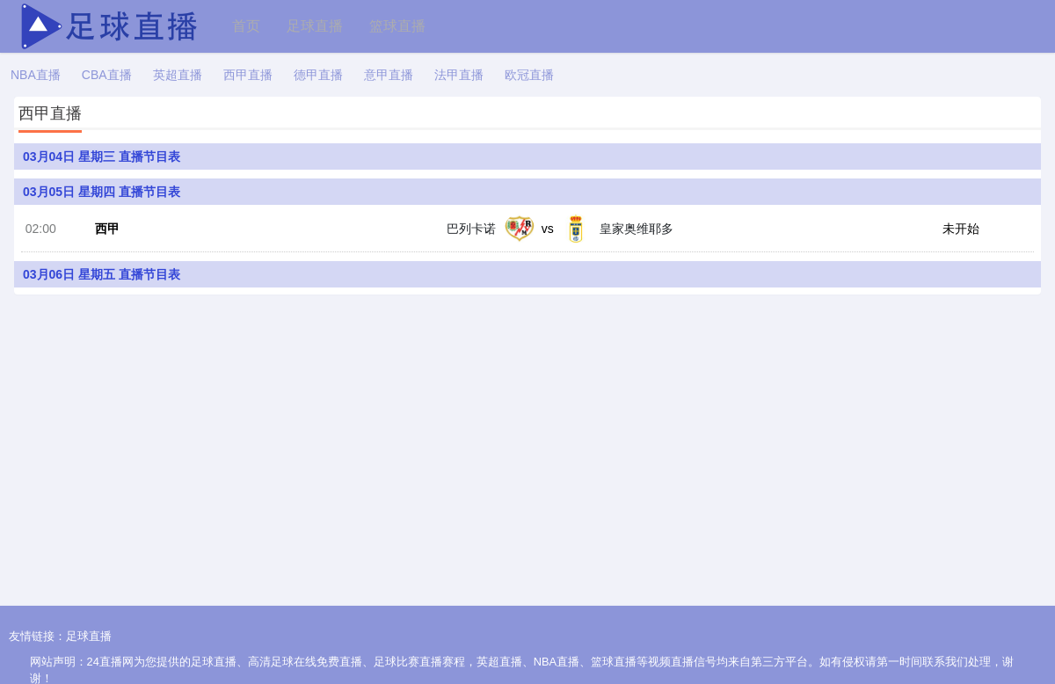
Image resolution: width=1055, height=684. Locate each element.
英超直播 (177, 75)
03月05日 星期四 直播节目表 (101, 192)
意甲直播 (388, 75)
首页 (246, 25)
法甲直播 (459, 75)
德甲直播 (318, 75)
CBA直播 (107, 75)
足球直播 (315, 25)
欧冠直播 (529, 75)
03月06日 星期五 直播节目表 (101, 279)
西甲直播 (248, 75)
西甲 (103, 232)
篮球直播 (397, 25)
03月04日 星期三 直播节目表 (101, 156)
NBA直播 (36, 75)
